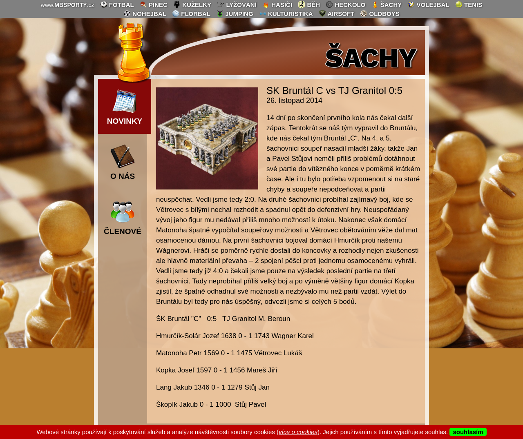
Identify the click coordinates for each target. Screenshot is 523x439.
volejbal (428, 4)
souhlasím (468, 431)
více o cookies (298, 431)
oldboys (379, 13)
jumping (234, 13)
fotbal (117, 4)
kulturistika (286, 13)
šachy (386, 4)
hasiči (277, 4)
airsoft (336, 13)
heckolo (345, 4)
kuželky (192, 4)
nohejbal (144, 13)
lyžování (237, 4)
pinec (154, 4)
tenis (468, 4)
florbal (191, 13)
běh (309, 4)
